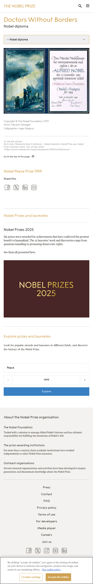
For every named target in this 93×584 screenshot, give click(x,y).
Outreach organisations (19, 463)
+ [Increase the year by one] (84, 379)
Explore (46, 391)
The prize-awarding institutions (24, 445)
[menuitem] (46, 487)
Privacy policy (46, 507)
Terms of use (46, 514)
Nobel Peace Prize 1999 (23, 171)
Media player (46, 528)
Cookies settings (31, 577)
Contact (46, 494)
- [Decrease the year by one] (8, 379)
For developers (46, 521)
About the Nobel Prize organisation (31, 417)
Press (46, 487)
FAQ (46, 501)
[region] (46, 570)
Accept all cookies (58, 577)
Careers (46, 535)
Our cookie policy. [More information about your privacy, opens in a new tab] (51, 569)
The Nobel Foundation (18, 427)
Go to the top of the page (17, 156)
